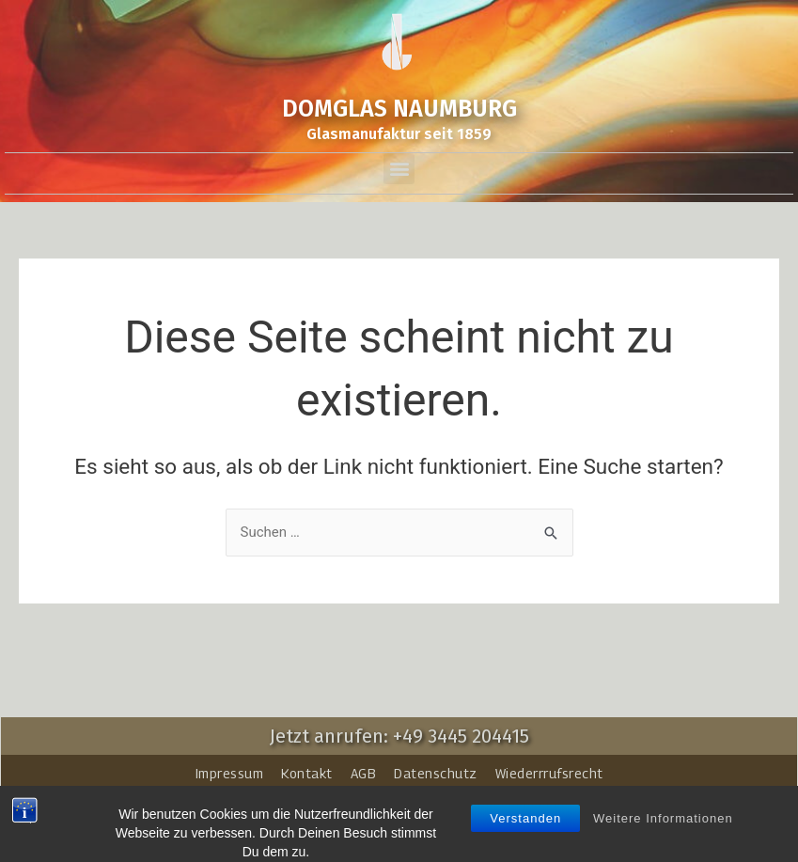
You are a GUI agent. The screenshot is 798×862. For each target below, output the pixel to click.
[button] (399, 168)
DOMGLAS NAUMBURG (399, 109)
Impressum (230, 773)
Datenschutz (435, 773)
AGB (364, 773)
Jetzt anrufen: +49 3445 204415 (399, 736)
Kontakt (307, 773)
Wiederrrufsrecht (549, 773)
